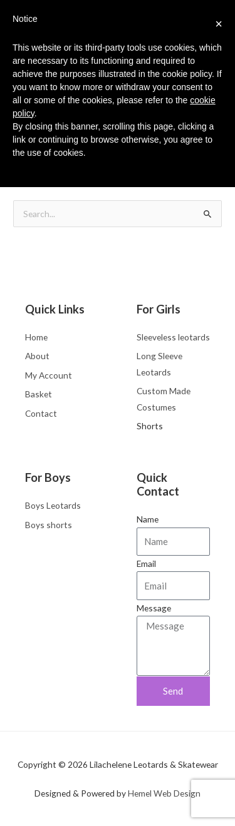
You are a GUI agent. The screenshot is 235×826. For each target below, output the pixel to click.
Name (148, 519)
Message (154, 608)
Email (146, 563)
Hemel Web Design (164, 793)
